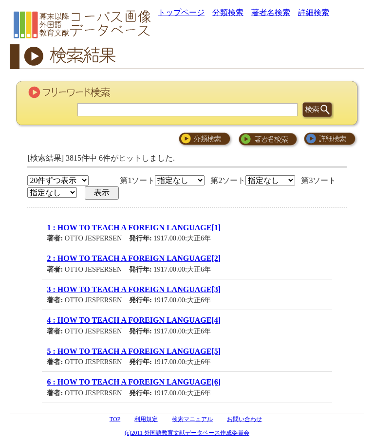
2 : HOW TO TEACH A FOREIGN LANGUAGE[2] (134, 258)
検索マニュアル (192, 419)
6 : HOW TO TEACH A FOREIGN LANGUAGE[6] (134, 382)
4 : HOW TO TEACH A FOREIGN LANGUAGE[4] (134, 320)
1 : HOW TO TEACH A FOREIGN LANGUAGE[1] (134, 227)
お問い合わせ (244, 419)
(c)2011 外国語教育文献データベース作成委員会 (187, 432)
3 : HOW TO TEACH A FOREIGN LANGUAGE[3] (134, 289)
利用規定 (146, 419)
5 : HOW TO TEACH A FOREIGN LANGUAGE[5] (134, 351)
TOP (115, 419)
